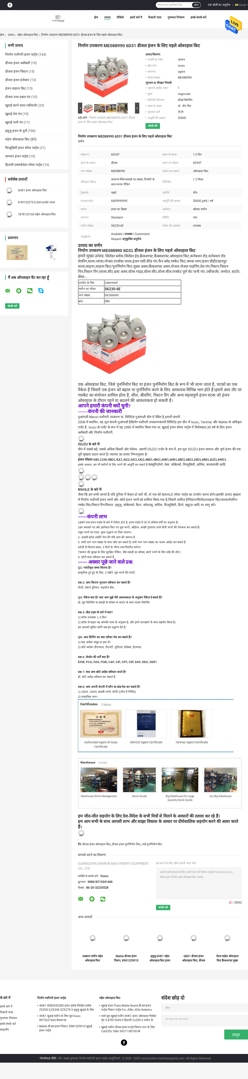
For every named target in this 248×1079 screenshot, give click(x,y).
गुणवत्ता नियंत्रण (176, 17)
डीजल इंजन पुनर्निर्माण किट (126, 844)
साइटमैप (4, 1029)
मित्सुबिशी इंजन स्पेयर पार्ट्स (22, 148)
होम (96, 17)
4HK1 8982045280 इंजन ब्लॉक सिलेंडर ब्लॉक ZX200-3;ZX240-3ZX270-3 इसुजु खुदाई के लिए (66, 1007)
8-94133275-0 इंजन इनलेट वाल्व (36, 202)
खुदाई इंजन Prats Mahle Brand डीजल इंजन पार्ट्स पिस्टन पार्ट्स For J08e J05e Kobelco (126, 1007)
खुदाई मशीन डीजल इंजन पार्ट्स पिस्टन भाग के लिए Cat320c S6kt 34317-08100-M (128, 1029)
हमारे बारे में (136, 17)
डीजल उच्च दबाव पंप (17, 97)
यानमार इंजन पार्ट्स (16, 156)
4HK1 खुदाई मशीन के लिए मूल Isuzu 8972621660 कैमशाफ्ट (59, 1018)
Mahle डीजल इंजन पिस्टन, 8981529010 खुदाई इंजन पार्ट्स (126, 958)
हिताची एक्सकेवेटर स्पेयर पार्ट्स (23, 165)
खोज (196, 5)
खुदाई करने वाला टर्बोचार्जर (21, 105)
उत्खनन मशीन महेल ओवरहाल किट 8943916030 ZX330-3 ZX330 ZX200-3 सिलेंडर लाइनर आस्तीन (92, 958)
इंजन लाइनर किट (15, 88)
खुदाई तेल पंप (13, 114)
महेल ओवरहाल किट (27, 34)
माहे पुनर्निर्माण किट (152, 844)
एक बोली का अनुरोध (219, 4)
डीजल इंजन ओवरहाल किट (96, 844)
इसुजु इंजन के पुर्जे (16, 131)
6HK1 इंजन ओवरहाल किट (32, 190)
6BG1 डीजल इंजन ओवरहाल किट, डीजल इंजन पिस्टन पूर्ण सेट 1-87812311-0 (193, 958)
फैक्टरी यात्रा (154, 17)
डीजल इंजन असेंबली (17, 63)
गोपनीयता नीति (48, 1058)
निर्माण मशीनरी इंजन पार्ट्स (21, 54)
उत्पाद (107, 17)
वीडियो (120, 17)
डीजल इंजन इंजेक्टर (17, 80)
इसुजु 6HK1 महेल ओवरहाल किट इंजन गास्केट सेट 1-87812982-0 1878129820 (159, 958)
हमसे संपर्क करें (198, 17)
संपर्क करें (152, 125)
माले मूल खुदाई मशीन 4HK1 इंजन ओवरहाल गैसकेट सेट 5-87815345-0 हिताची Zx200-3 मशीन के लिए (128, 1018)
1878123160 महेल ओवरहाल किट (37, 214)
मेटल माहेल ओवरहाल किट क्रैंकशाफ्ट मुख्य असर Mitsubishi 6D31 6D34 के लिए (227, 958)
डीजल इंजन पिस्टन (16, 71)
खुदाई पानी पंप (14, 122)
